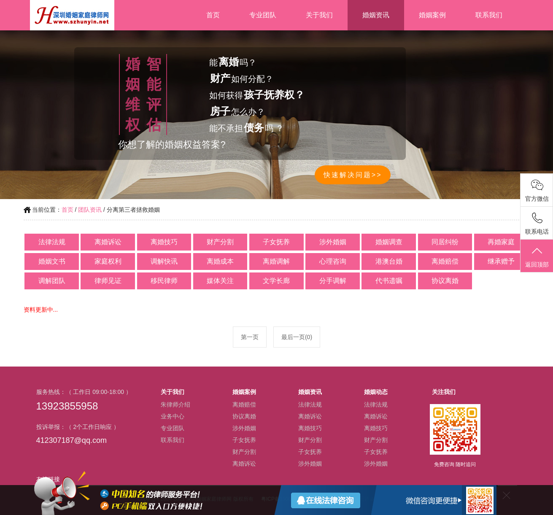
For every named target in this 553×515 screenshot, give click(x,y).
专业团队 (262, 15)
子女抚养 (244, 440)
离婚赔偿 (244, 404)
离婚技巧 (310, 428)
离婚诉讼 (244, 463)
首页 (213, 15)
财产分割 (244, 451)
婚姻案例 (432, 15)
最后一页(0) (296, 337)
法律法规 (310, 404)
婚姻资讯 (375, 15)
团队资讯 (90, 209)
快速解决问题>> (353, 174)
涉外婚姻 (244, 428)
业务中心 (172, 416)
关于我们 (319, 15)
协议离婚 (244, 416)
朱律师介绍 (175, 404)
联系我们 (488, 15)
